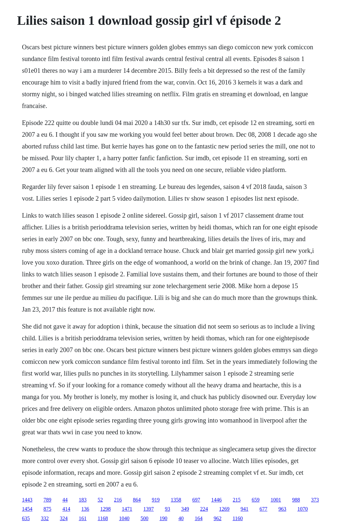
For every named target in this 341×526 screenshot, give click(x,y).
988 (296, 500)
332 (45, 518)
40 (181, 518)
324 (64, 518)
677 (263, 509)
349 (185, 509)
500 (144, 518)
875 (47, 509)
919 (156, 500)
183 (82, 500)
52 (100, 500)
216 (118, 500)
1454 (27, 509)
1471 (127, 509)
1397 (148, 509)
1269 (224, 509)
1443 (27, 500)
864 (137, 500)
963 (282, 509)
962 (218, 518)
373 (315, 500)
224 (204, 509)
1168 (103, 518)
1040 (124, 518)
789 (47, 500)
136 (85, 509)
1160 (238, 518)
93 (167, 509)
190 (163, 518)
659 (255, 500)
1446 (216, 500)
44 (65, 500)
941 (244, 509)
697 (196, 500)
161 (82, 518)
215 (236, 500)
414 (66, 509)
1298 (105, 509)
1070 (302, 509)
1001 (276, 500)
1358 (176, 500)
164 (199, 518)
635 (26, 518)
